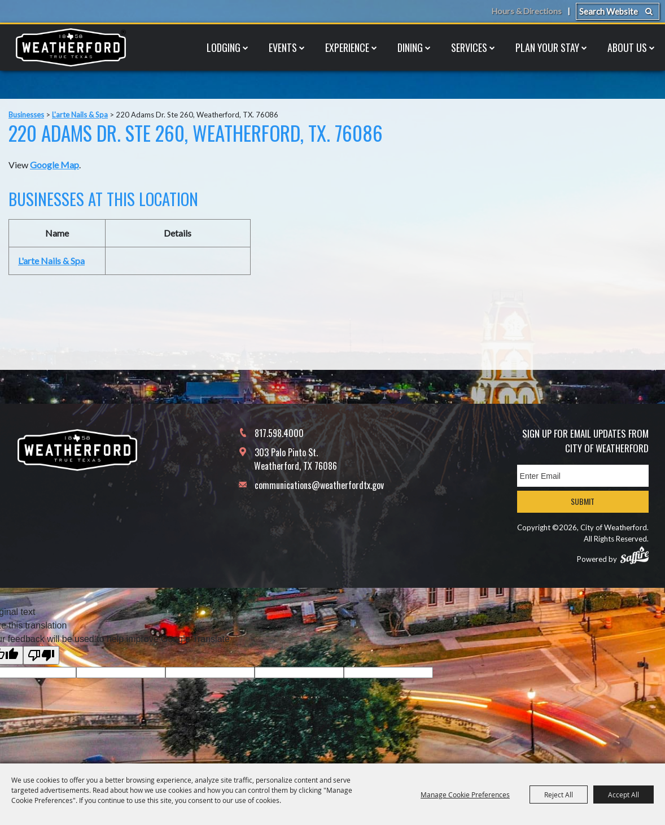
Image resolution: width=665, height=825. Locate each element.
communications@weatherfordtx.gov (319, 485)
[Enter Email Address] (583, 476)
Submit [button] (582, 501)
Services (469, 47)
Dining (410, 47)
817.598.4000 (279, 433)
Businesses (26, 114)
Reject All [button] (558, 794)
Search (649, 11)
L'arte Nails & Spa (80, 114)
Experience (347, 47)
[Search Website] (617, 11)
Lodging (223, 47)
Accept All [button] (623, 794)
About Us (627, 47)
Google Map (54, 164)
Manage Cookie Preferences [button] (465, 794)
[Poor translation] (41, 655)
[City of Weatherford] (70, 47)
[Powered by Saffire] (634, 555)
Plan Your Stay (547, 47)
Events (283, 47)
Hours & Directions (525, 11)
